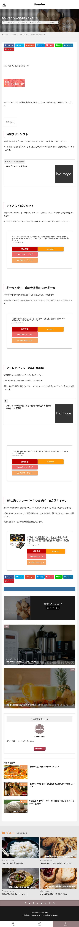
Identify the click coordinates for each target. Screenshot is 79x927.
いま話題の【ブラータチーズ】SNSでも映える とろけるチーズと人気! (51, 802)
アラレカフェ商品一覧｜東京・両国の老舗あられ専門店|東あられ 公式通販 (29, 407)
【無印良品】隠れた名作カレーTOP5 (44, 767)
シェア (39, 924)
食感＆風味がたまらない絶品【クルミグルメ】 (56, 863)
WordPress (53, 915)
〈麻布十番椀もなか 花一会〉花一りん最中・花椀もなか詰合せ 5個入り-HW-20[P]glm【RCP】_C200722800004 (39, 320)
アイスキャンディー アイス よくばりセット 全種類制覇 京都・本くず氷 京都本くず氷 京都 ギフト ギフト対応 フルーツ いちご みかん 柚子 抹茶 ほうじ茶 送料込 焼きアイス (40, 238)
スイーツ (42, 22)
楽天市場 (24, 249)
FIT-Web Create (34, 915)
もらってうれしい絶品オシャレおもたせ (33, 34)
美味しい (53, 22)
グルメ (34, 22)
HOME (6, 34)
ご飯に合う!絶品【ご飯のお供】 (13, 863)
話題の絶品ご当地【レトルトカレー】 (15, 894)
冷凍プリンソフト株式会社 (17, 166)
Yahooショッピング (25, 254)
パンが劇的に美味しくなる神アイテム (53, 894)
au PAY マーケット (24, 260)
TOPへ (66, 924)
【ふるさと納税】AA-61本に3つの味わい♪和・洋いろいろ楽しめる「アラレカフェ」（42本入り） (40, 452)
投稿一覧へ (39, 748)
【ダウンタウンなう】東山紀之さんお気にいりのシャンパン (51, 785)
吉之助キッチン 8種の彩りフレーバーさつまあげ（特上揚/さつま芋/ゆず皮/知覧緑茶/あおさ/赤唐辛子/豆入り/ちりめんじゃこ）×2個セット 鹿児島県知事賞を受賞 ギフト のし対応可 (48, 540)
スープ (47, 22)
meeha (45, 912)
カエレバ (20, 242)
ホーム (13, 924)
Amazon (50, 249)
